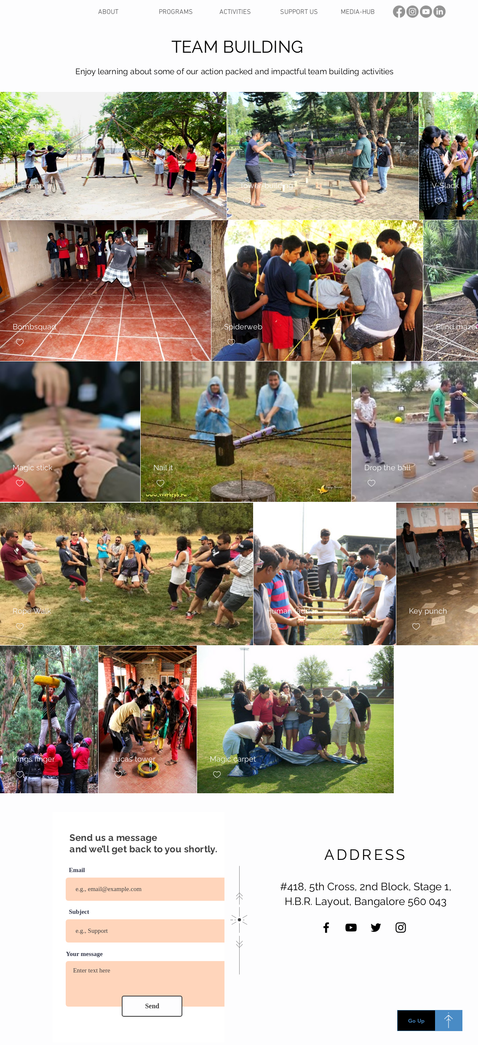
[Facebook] (326, 928)
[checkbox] (19, 201)
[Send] (152, 1006)
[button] (243, 12)
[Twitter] (376, 928)
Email (77, 870)
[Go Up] (416, 1020)
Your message (84, 954)
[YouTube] (351, 928)
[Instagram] (401, 928)
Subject (79, 912)
